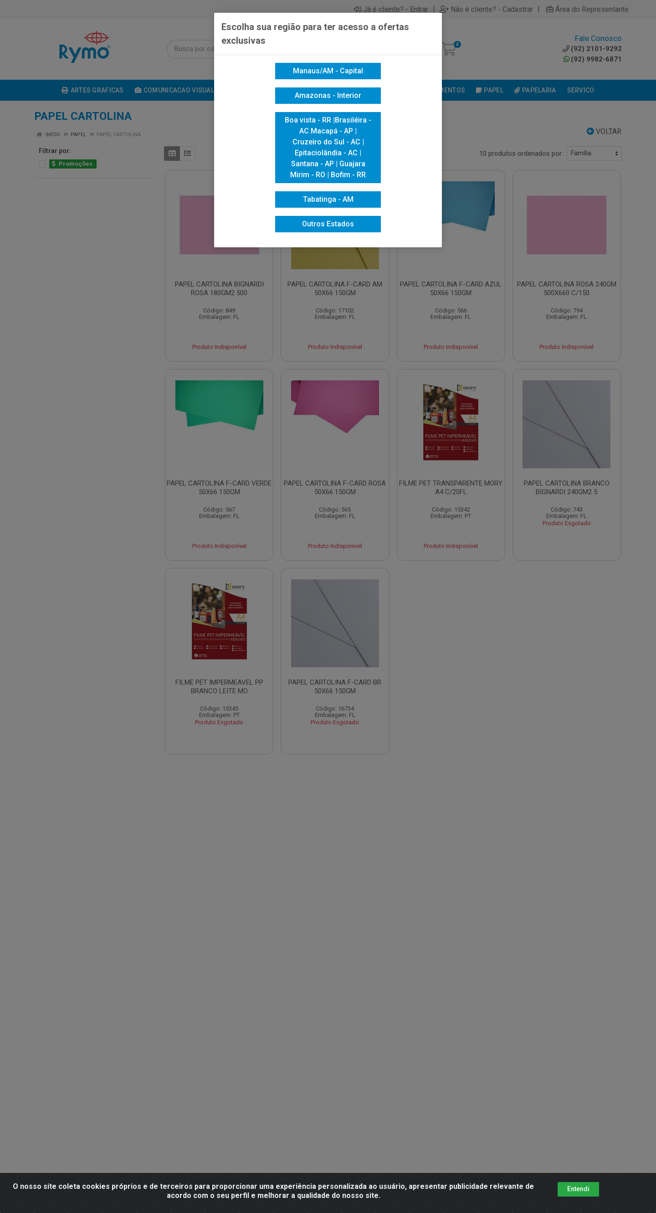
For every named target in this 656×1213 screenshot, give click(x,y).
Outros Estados (328, 224)
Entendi (578, 1189)
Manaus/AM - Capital (328, 71)
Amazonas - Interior (328, 95)
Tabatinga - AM (328, 199)
